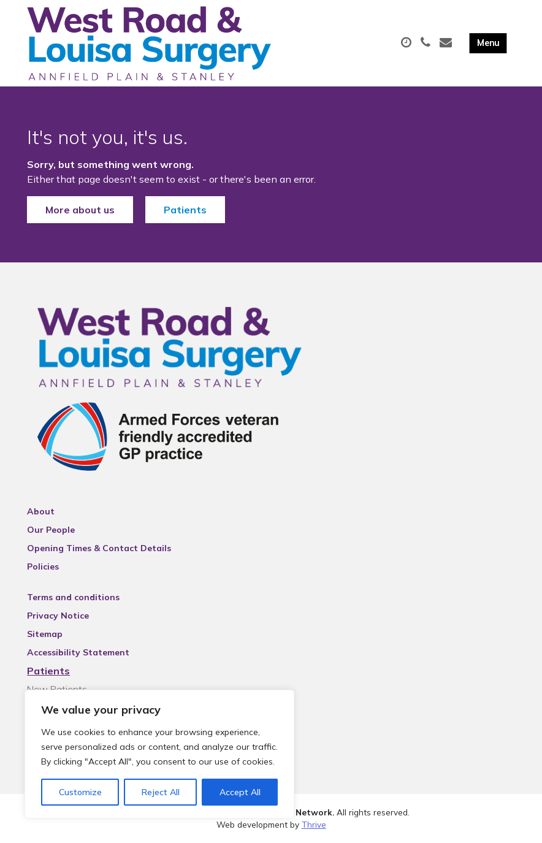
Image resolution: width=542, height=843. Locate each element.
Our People (51, 529)
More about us (80, 210)
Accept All (240, 792)
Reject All (161, 792)
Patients (185, 210)
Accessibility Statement (78, 652)
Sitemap (45, 633)
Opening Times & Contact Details (99, 548)
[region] (159, 754)
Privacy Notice (58, 615)
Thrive (314, 824)
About (41, 511)
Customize (80, 792)
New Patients (57, 689)
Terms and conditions (73, 597)
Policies (43, 566)
